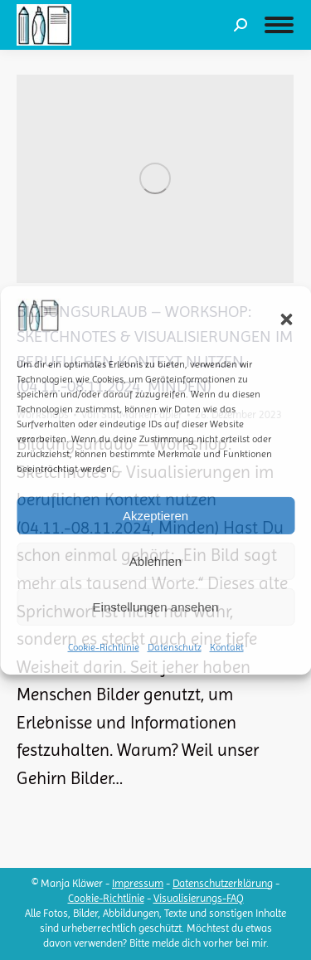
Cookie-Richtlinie (103, 647)
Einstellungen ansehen (156, 607)
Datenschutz (175, 647)
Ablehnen (155, 561)
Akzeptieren (155, 516)
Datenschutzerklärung (223, 883)
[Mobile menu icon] (279, 25)
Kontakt (227, 647)
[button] (286, 319)
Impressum (137, 883)
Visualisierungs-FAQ (198, 898)
